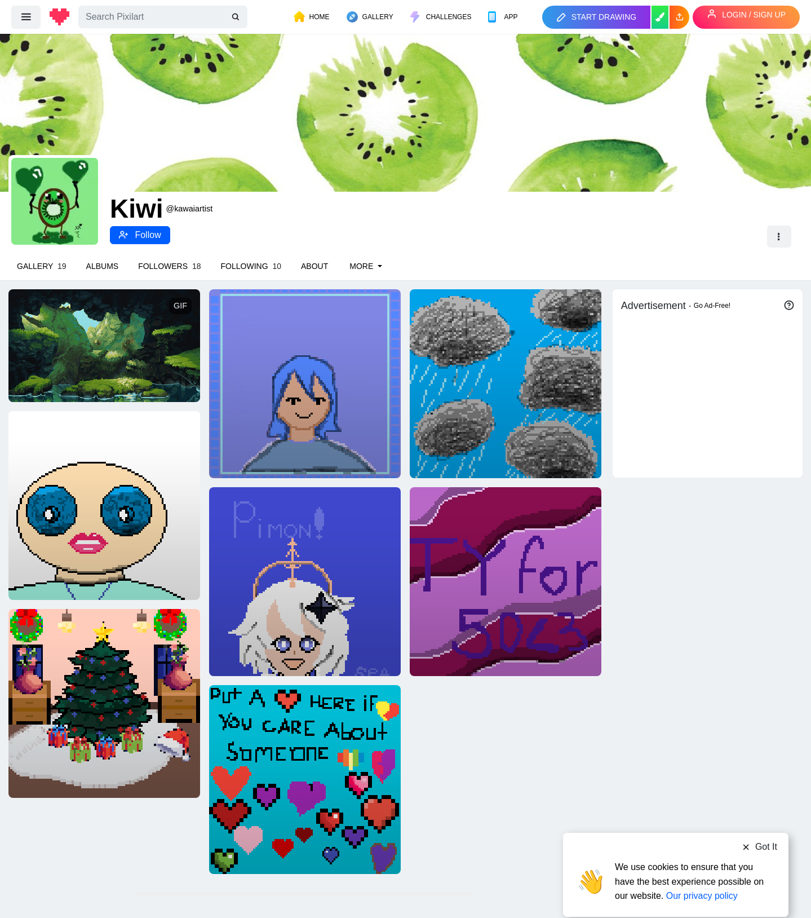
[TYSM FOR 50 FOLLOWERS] (505, 581)
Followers (169, 266)
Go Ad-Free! (712, 306)
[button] (679, 17)
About (314, 266)
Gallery (42, 266)
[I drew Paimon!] (305, 581)
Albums (102, 266)
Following (251, 266)
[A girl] (305, 383)
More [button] (362, 266)
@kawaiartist (189, 208)
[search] (236, 17)
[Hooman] (104, 505)
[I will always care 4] (305, 779)
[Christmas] (104, 703)
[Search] (162, 17)
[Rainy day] (505, 383)
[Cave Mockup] (104, 345)
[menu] (26, 17)
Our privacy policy (702, 874)
